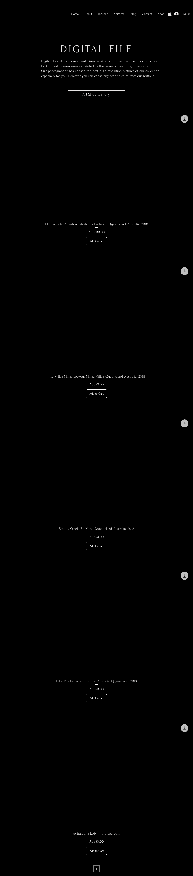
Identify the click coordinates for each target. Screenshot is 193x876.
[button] (103, 14)
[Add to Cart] (96, 241)
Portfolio (148, 76)
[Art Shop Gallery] (96, 94)
